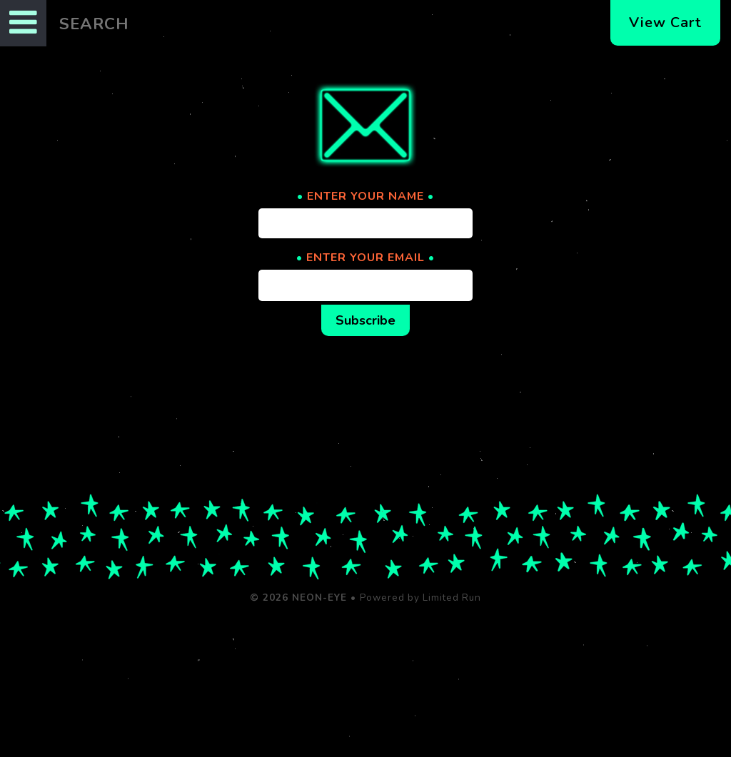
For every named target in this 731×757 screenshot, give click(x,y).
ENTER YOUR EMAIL (365, 257)
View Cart (665, 22)
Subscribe (365, 320)
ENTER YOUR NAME (365, 196)
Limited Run (452, 597)
